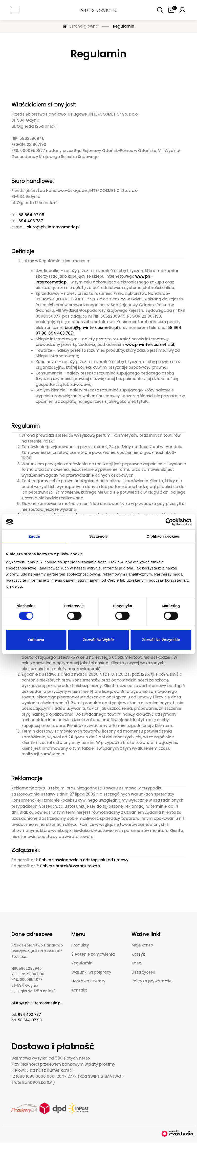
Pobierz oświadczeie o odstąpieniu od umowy (83, 860)
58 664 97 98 (31, 214)
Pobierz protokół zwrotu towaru (70, 866)
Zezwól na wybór (98, 639)
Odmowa (36, 639)
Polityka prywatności (152, 981)
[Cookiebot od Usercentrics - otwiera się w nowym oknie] (169, 521)
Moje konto (142, 945)
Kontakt (79, 990)
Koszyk (138, 954)
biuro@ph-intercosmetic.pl (53, 227)
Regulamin (82, 963)
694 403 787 (30, 221)
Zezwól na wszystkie (161, 639)
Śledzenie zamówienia (93, 954)
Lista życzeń (143, 972)
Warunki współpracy (91, 972)
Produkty (80, 945)
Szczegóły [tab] (98, 536)
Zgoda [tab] (34, 536)
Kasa (137, 963)
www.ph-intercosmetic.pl (149, 344)
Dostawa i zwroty (88, 981)
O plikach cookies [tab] (162, 536)
